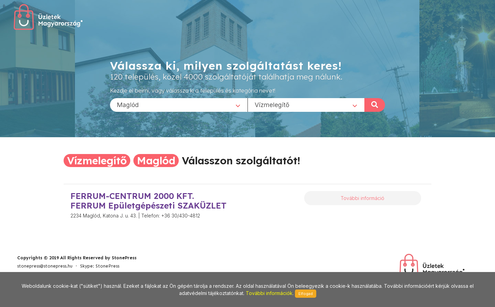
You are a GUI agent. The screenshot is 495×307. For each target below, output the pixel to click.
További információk (269, 293)
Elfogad (305, 293)
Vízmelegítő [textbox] (272, 104)
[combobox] (179, 104)
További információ (362, 198)
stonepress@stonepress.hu (45, 266)
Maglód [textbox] (128, 104)
